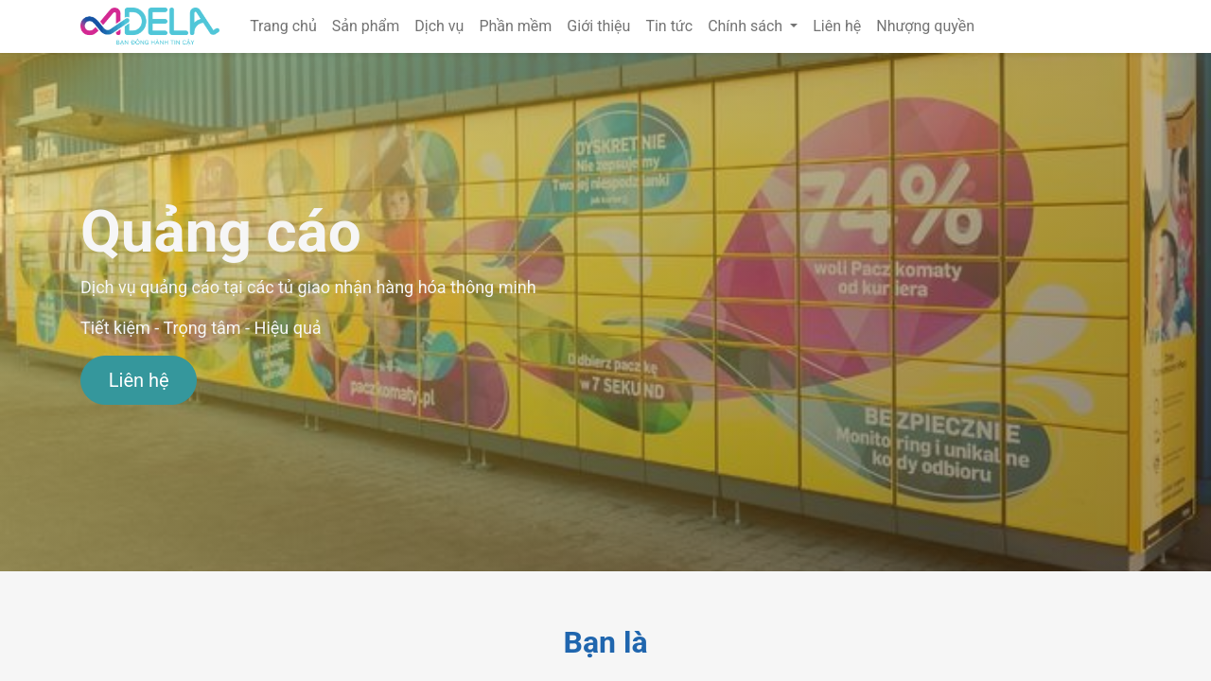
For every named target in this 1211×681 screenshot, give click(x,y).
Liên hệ (139, 380)
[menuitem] (283, 26)
